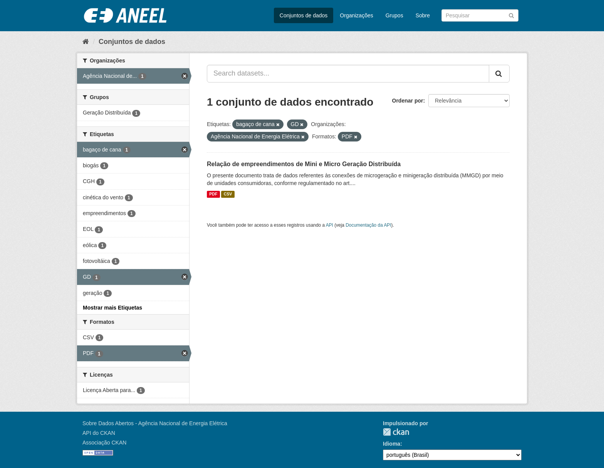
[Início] (85, 41)
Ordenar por (407, 101)
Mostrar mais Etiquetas (112, 308)
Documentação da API (368, 225)
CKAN (396, 432)
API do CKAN (98, 433)
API (329, 225)
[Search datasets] (479, 15)
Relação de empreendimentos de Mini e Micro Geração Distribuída (304, 164)
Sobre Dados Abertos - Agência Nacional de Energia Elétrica (154, 423)
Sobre (423, 15)
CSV (228, 194)
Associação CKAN (104, 442)
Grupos (394, 15)
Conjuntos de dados (304, 15)
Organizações (356, 15)
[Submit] (511, 15)
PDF (213, 194)
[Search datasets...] (348, 73)
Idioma (391, 444)
